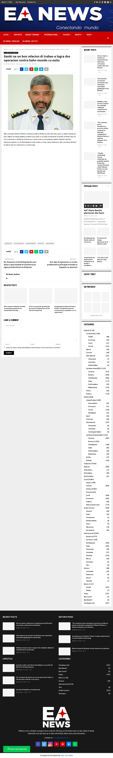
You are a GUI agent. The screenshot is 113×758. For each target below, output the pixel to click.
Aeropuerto (90, 530)
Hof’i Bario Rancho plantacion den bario (94, 212)
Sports (88, 349)
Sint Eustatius (93, 384)
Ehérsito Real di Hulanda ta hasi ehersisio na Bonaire (90, 648)
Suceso (66, 35)
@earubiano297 (97, 315)
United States (93, 365)
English (86, 330)
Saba (90, 381)
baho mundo (50, 243)
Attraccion (90, 527)
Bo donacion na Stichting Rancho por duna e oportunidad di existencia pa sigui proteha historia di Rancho (20, 264)
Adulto (88, 590)
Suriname (89, 562)
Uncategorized (89, 603)
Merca (88, 559)
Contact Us (31, 2)
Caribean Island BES (93, 368)
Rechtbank (92, 413)
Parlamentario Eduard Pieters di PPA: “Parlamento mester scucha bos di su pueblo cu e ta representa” (65, 309)
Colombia (91, 362)
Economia (89, 498)
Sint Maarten (92, 378)
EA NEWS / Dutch (30, 41)
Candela (89, 581)
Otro (87, 565)
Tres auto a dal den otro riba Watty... (102, 259)
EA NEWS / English (11, 41)
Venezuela (92, 359)
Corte (88, 495)
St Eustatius (88, 473)
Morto (78, 35)
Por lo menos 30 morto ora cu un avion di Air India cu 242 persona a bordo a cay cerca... (34, 678)
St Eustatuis (88, 470)
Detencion (89, 574)
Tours (88, 524)
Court (90, 343)
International (90, 356)
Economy (91, 340)
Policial (89, 486)
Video (89, 35)
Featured (11, 52)
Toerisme (89, 419)
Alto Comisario (19, 243)
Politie (88, 457)
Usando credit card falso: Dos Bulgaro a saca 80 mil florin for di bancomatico (34, 666)
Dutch (86, 397)
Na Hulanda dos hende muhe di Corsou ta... (89, 240)
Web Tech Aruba (67, 755)
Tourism (89, 352)
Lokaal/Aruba (91, 400)
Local (6, 35)
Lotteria (89, 502)
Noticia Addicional (92, 505)
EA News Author (10, 64)
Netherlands (92, 387)
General (89, 511)
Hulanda (89, 555)
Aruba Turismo (32, 35)
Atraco (88, 578)
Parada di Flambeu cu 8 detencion (28, 689)
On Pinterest (90, 286)
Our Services (20, 2)
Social (90, 346)
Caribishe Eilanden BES (94, 435)
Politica (89, 489)
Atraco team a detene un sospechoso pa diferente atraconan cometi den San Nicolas (102, 62)
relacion (41, 243)
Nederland (92, 454)
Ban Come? (88, 597)
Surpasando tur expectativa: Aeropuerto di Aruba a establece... (89, 261)
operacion (8, 243)
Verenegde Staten (94, 432)
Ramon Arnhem (30, 243)
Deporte (18, 35)
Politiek (88, 460)
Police (88, 391)
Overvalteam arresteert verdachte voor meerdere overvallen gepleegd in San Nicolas (103, 84)
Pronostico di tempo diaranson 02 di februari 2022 (102, 241)
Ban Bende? (88, 600)
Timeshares (90, 517)
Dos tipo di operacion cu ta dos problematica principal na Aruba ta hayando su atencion (62, 264)
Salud (88, 482)
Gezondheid (92, 403)
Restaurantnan (91, 521)
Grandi (88, 587)
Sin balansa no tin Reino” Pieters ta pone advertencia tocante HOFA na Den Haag (91, 637)
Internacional (51, 35)
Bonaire (91, 375)
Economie (92, 406)
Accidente (89, 571)
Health (90, 337)
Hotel (88, 514)
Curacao (91, 371)
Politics (89, 394)
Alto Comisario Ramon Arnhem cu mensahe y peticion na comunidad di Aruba (14, 308)
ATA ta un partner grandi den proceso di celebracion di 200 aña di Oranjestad (39, 308)
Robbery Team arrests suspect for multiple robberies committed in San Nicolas (103, 106)
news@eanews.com (61, 738)
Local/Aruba (90, 333)
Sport (88, 416)
